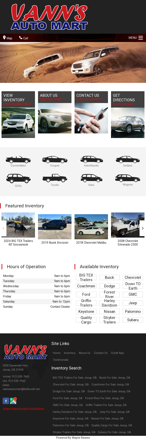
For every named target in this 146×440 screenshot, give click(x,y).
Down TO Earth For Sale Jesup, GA (109, 391)
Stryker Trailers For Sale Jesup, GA (74, 432)
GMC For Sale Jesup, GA (68, 405)
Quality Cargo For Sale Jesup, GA (111, 425)
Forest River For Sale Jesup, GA (104, 398)
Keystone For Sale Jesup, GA (71, 418)
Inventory (69, 353)
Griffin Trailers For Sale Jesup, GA (106, 405)
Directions (38, 408)
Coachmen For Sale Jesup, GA (110, 384)
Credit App (117, 353)
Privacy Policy (10, 408)
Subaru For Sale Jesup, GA (114, 432)
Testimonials (60, 360)
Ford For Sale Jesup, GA (68, 398)
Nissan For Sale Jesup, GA (107, 418)
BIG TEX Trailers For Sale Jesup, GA (75, 377)
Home (56, 353)
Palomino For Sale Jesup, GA (71, 425)
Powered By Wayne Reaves (73, 437)
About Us (84, 353)
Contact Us (25, 408)
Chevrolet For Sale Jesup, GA (71, 384)
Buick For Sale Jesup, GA (114, 377)
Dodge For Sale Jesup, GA (69, 391)
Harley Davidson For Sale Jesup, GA (75, 412)
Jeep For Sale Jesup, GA (114, 412)
